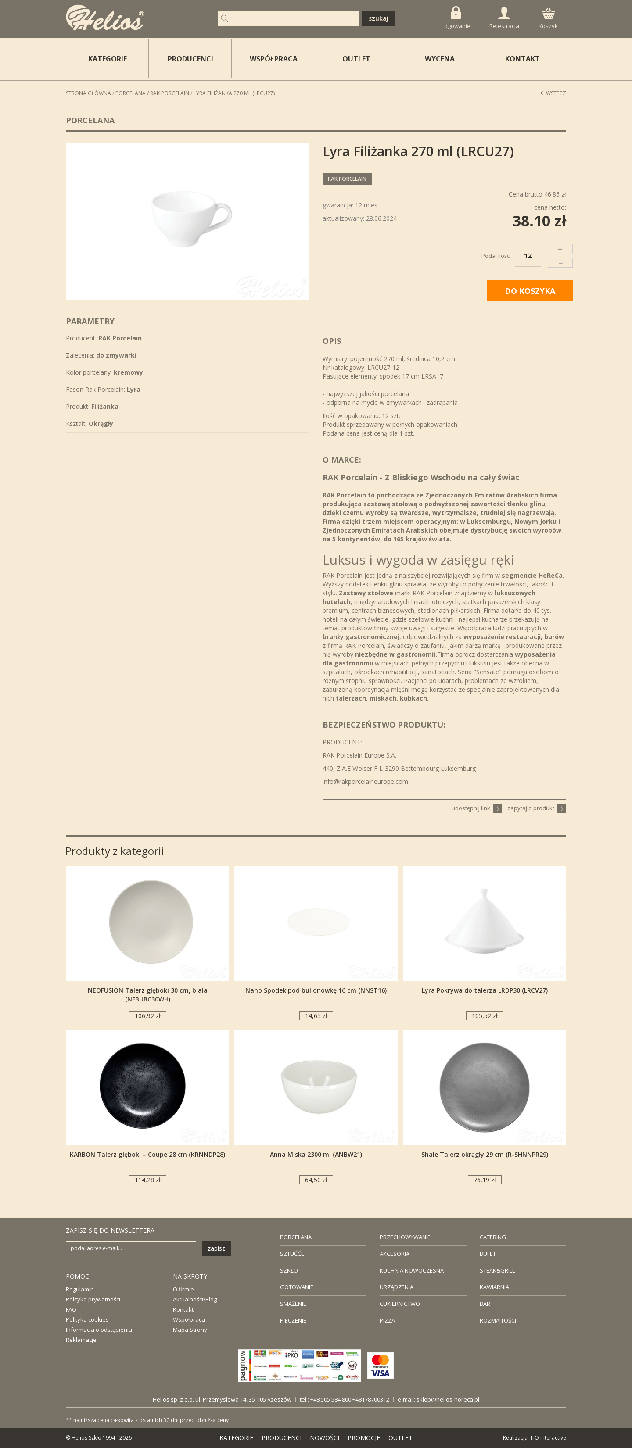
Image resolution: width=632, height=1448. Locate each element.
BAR (485, 1304)
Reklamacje (81, 1340)
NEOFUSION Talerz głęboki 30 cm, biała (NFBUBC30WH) (148, 994)
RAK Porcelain (169, 93)
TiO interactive (548, 1437)
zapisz (216, 1248)
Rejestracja (504, 18)
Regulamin (80, 1289)
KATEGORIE (236, 1438)
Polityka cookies (87, 1319)
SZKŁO (289, 1270)
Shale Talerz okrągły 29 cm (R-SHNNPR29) (484, 1154)
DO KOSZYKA (530, 291)
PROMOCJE (364, 1438)
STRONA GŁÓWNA (88, 93)
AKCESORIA (394, 1254)
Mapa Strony (190, 1330)
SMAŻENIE (293, 1304)
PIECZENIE (293, 1320)
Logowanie (456, 18)
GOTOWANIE (296, 1287)
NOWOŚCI (324, 1438)
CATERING (493, 1237)
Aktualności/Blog (195, 1299)
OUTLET (356, 59)
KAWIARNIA (494, 1287)
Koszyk (548, 19)
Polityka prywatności (93, 1299)
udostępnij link (477, 808)
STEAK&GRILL (497, 1270)
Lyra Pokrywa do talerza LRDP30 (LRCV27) (485, 990)
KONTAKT (522, 59)
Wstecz (552, 93)
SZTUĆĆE (292, 1254)
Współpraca (189, 1319)
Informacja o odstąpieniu (99, 1330)
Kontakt (183, 1309)
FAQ (71, 1309)
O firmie (183, 1289)
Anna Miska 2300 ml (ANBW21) (316, 1154)
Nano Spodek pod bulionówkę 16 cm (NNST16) (316, 990)
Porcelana (130, 93)
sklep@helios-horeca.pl (448, 1399)
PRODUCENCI (190, 59)
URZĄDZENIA (396, 1287)
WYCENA (440, 59)
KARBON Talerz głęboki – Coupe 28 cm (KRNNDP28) (147, 1154)
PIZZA (387, 1320)
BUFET (488, 1254)
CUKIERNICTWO (400, 1304)
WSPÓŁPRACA (274, 59)
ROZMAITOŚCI (498, 1320)
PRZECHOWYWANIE (405, 1237)
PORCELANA (296, 1237)
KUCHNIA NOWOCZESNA (412, 1270)
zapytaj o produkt (536, 808)
